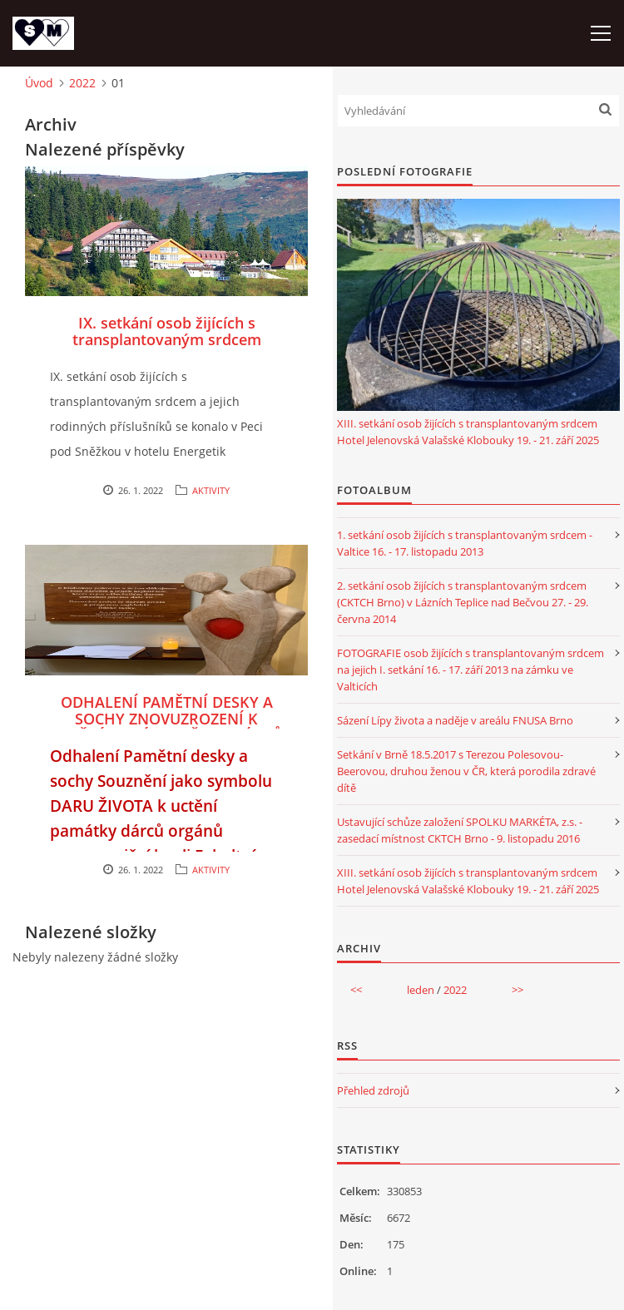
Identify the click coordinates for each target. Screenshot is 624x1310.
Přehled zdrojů (373, 1090)
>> (517, 989)
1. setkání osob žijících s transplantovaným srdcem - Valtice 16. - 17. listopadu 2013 (464, 543)
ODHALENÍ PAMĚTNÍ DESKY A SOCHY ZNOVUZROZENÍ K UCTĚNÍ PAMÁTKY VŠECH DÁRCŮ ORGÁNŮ (167, 727)
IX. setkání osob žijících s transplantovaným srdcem (166, 331)
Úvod (39, 83)
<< (356, 989)
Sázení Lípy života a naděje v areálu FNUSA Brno (455, 720)
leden (420, 989)
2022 (82, 83)
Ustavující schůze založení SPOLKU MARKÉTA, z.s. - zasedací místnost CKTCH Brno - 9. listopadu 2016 (459, 830)
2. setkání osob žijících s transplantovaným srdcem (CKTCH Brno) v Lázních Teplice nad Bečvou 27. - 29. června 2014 (462, 602)
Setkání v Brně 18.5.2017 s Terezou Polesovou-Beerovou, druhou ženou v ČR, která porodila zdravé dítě (466, 771)
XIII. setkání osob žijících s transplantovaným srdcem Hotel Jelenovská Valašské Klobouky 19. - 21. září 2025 (468, 431)
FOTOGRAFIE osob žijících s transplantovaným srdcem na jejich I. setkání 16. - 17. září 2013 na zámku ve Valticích (470, 669)
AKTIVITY (211, 490)
